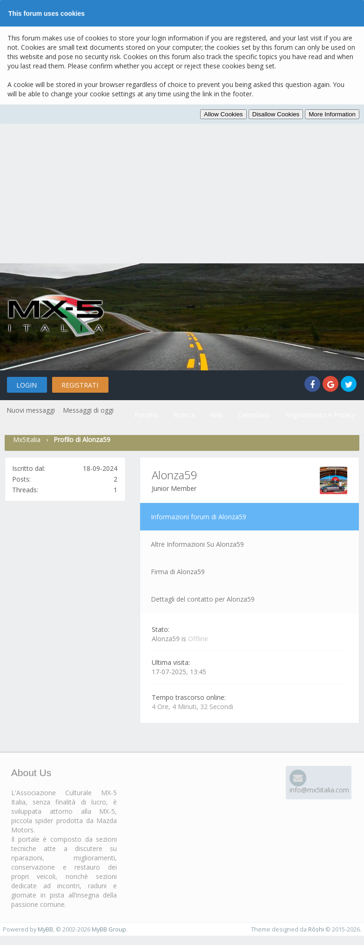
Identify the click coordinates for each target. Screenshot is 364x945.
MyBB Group (109, 929)
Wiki (216, 414)
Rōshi (316, 929)
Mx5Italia (26, 439)
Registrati (79, 385)
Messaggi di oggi (88, 410)
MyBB (45, 929)
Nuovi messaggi (31, 410)
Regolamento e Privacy (320, 414)
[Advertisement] (182, 193)
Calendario (254, 414)
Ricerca (184, 414)
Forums (146, 414)
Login (26, 385)
